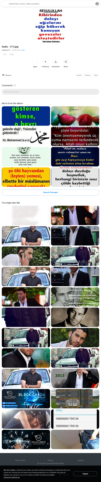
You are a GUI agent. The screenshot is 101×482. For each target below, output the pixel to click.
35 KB (12, 54)
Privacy (50, 460)
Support (81, 460)
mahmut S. (6, 50)
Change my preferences (12, 477)
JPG (4, 54)
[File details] (26, 116)
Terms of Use (20, 460)
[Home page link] (4, 4)
